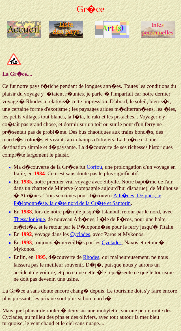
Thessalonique (29, 219)
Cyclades (80, 234)
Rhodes (91, 257)
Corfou (94, 167)
